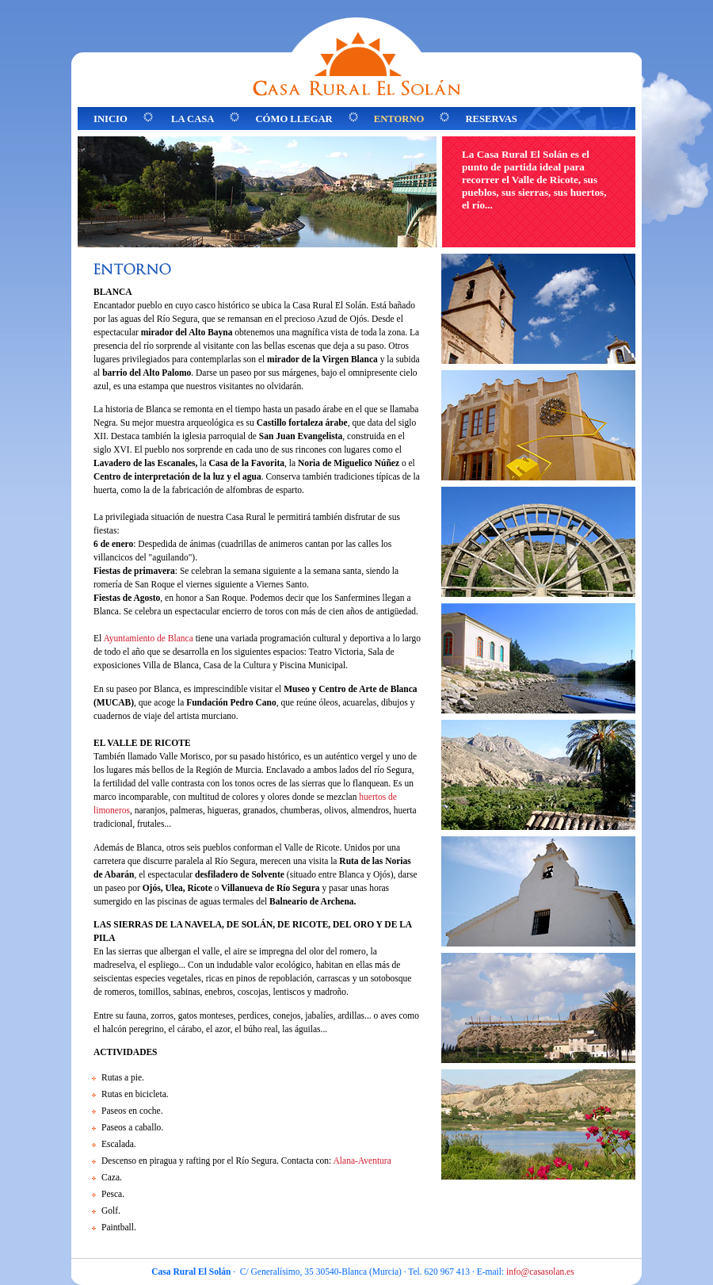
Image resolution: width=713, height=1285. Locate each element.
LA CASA (192, 118)
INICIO (110, 118)
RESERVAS (491, 118)
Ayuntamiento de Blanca (148, 638)
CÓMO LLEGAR (293, 118)
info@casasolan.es (540, 1271)
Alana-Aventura (362, 1160)
